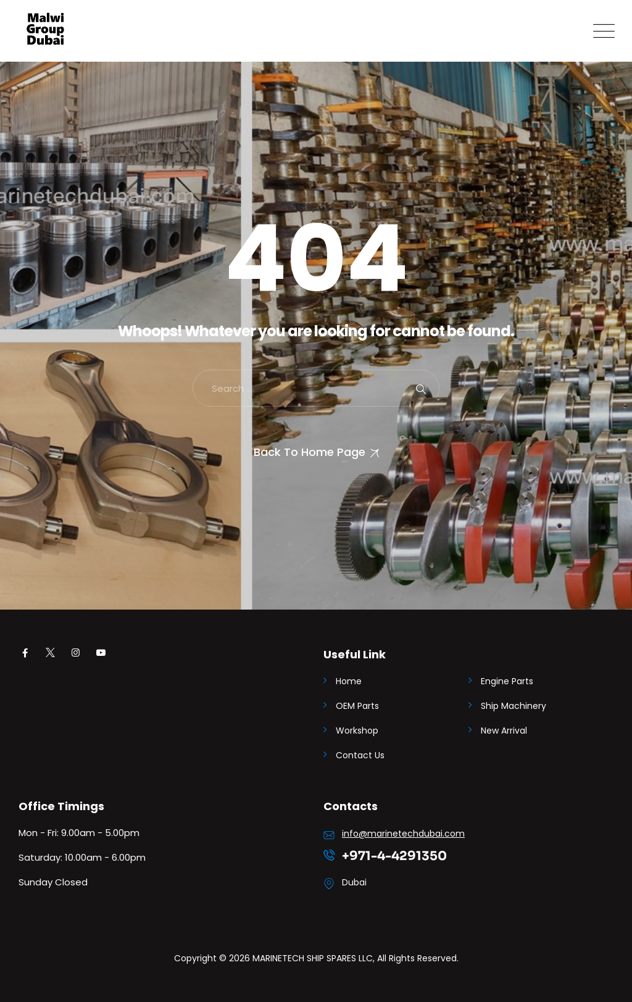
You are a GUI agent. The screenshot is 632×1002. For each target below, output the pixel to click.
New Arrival (504, 730)
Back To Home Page (309, 452)
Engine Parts (507, 681)
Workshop (357, 730)
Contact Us (360, 755)
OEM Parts (357, 706)
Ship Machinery (513, 706)
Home (349, 681)
